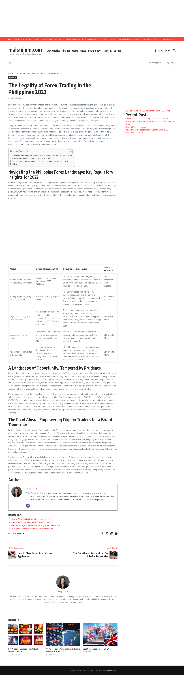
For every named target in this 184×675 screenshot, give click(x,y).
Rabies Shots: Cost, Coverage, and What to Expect (147, 118)
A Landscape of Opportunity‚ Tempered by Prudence (33, 158)
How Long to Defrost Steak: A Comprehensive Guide (148, 130)
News (83, 50)
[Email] (28, 506)
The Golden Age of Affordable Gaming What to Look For (35, 525)
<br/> (61, 232)
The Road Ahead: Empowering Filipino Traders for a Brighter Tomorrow (40, 161)
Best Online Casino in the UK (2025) (97, 649)
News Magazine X (109, 670)
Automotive (53, 50)
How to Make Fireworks (135, 127)
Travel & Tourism (111, 50)
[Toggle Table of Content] (69, 151)
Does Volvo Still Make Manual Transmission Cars (32, 528)
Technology (94, 50)
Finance (66, 50)
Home (75, 50)
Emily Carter (32, 488)
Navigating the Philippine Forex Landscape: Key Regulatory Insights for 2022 (41, 155)
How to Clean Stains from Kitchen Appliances (30, 519)
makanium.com (25, 49)
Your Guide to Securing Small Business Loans (30, 522)
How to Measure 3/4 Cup (136, 132)
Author (14, 164)
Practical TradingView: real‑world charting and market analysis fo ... (63, 650)
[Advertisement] (79, 18)
